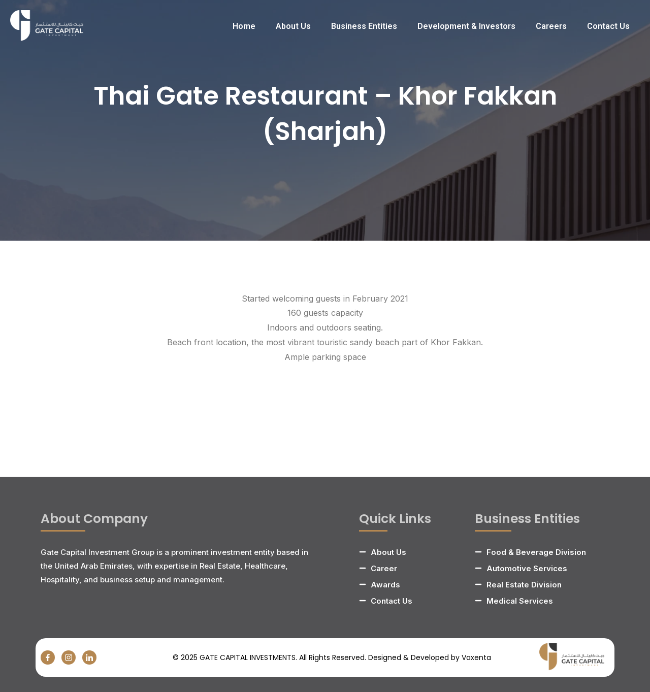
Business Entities (364, 26)
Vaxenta (476, 657)
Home (244, 26)
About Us (293, 26)
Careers (551, 26)
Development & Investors (466, 26)
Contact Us (608, 26)
